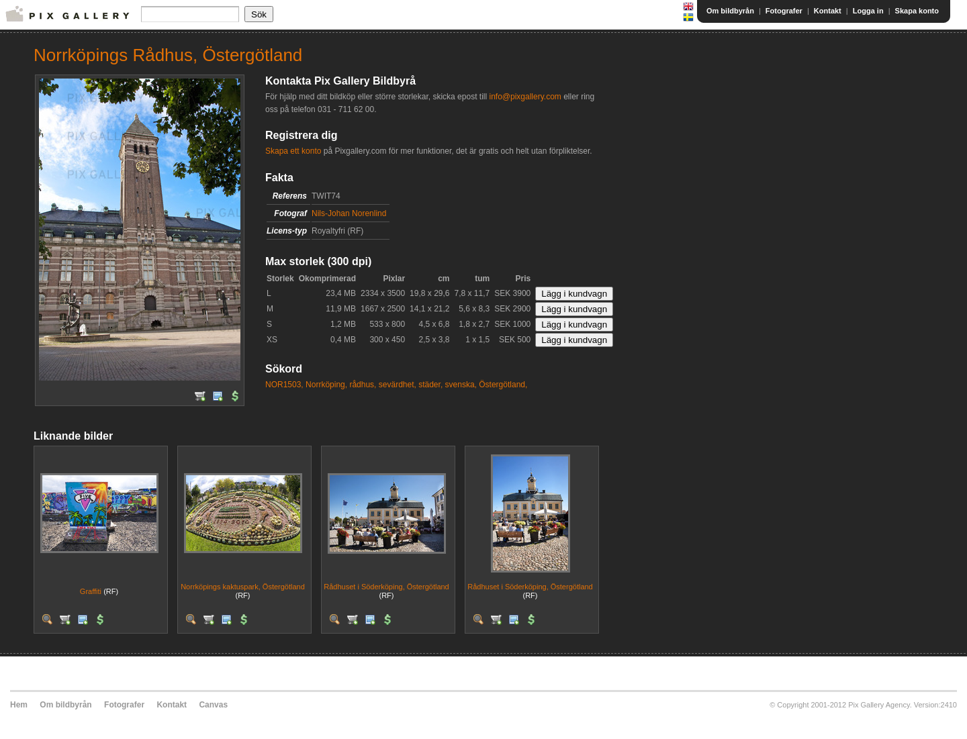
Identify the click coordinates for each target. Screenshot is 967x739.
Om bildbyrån (730, 11)
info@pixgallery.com (525, 96)
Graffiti (90, 591)
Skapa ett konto (293, 151)
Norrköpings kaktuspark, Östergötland (243, 587)
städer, (430, 384)
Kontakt (827, 11)
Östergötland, (503, 384)
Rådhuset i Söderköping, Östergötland (386, 587)
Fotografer (784, 11)
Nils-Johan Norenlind (349, 213)
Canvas (213, 704)
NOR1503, (284, 384)
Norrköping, (326, 384)
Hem (19, 704)
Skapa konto (917, 11)
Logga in (868, 11)
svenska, (461, 384)
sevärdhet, (397, 384)
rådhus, (362, 384)
